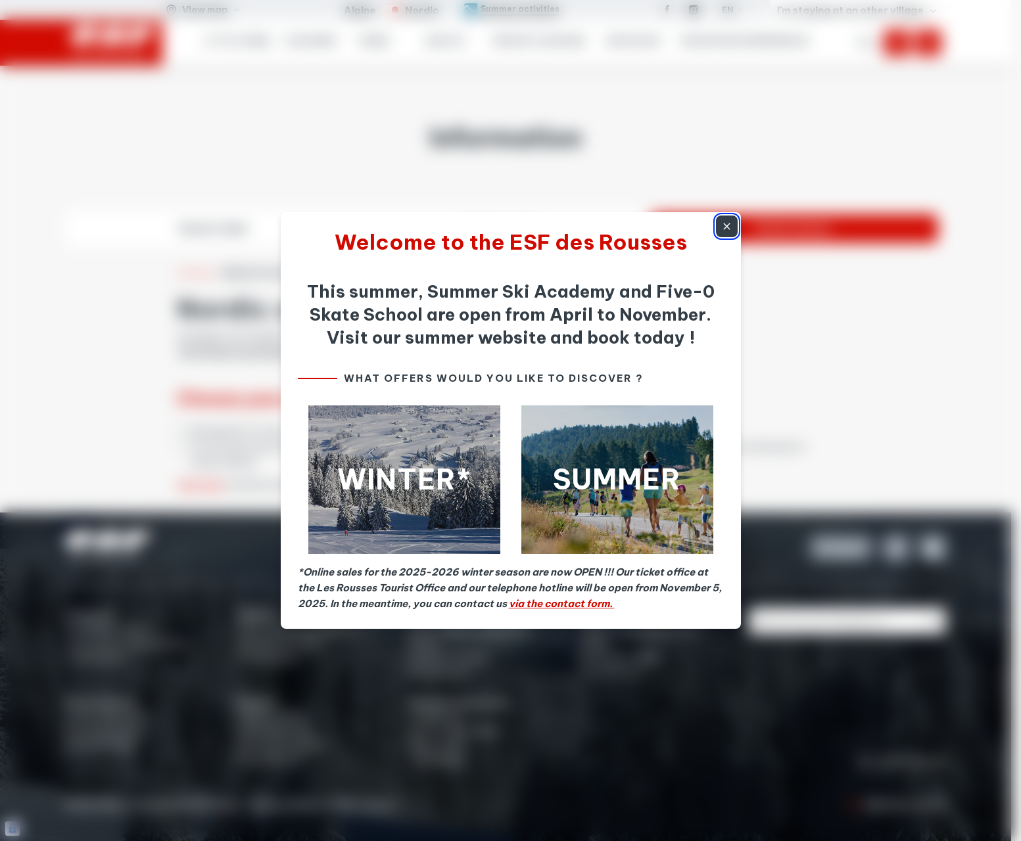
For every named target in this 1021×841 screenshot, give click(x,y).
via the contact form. (562, 603)
